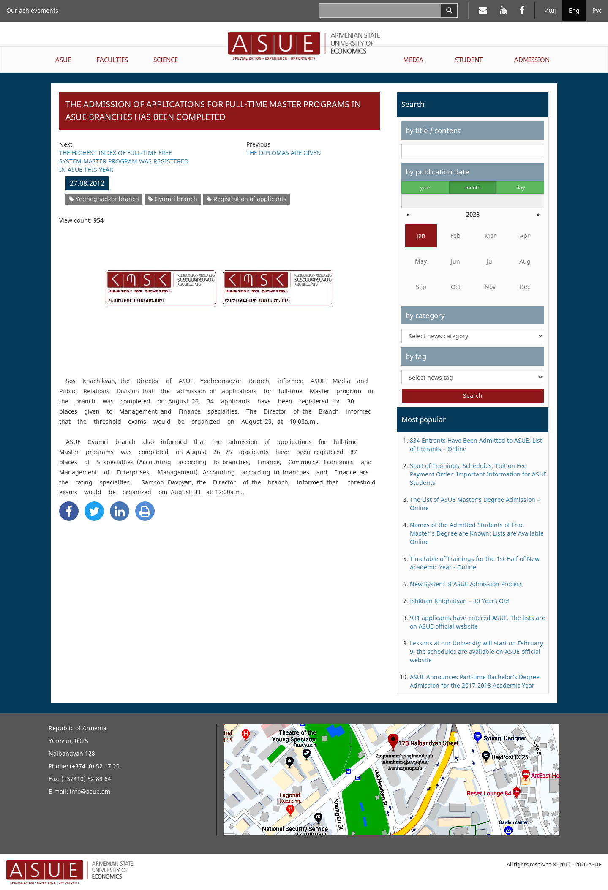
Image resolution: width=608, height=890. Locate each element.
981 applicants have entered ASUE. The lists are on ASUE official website (477, 622)
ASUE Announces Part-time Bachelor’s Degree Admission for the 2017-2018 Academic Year (475, 681)
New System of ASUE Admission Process (466, 584)
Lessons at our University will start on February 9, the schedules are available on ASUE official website (476, 651)
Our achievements (32, 10)
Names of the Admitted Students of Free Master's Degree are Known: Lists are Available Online (477, 533)
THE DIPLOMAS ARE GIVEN (283, 153)
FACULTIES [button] (112, 59)
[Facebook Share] (69, 511)
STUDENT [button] (469, 59)
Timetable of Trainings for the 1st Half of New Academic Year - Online (475, 563)
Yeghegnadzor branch (104, 199)
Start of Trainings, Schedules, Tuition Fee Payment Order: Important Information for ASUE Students (478, 474)
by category (425, 315)
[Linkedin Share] (119, 511)
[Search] (449, 10)
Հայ (550, 10)
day (520, 187)
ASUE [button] (63, 59)
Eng (574, 10)
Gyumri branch (172, 199)
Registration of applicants (246, 199)
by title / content (433, 130)
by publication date (437, 172)
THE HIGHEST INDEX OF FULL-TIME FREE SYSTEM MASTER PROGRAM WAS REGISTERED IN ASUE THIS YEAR (123, 161)
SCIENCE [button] (165, 59)
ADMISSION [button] (532, 59)
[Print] (145, 511)
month (472, 187)
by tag (416, 356)
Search (473, 396)
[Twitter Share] (94, 511)
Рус (597, 10)
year (425, 187)
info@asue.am (90, 791)
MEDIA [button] (413, 59)
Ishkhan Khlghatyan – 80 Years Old (459, 601)
